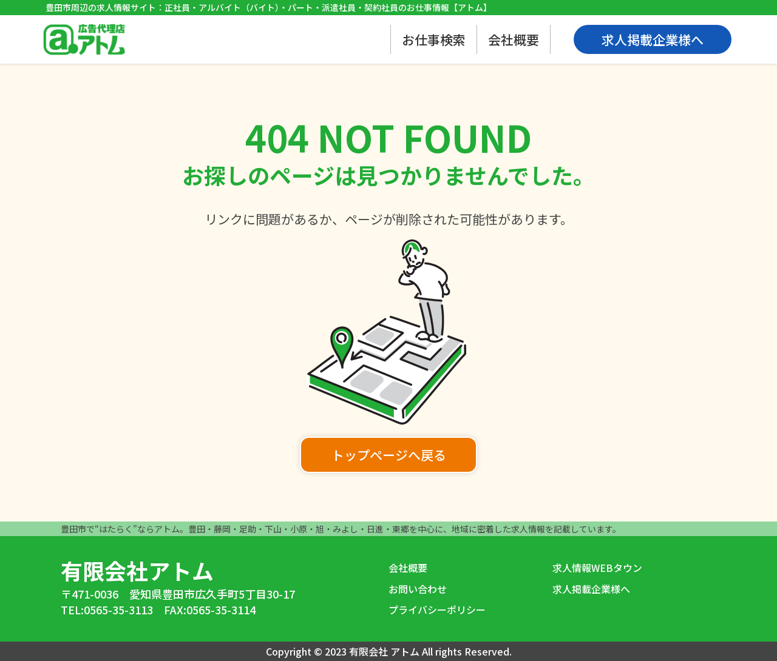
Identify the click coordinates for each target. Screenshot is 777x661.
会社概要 (513, 39)
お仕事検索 (434, 39)
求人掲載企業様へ (591, 589)
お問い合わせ (417, 589)
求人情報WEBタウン (597, 567)
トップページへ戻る (388, 455)
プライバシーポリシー (437, 609)
